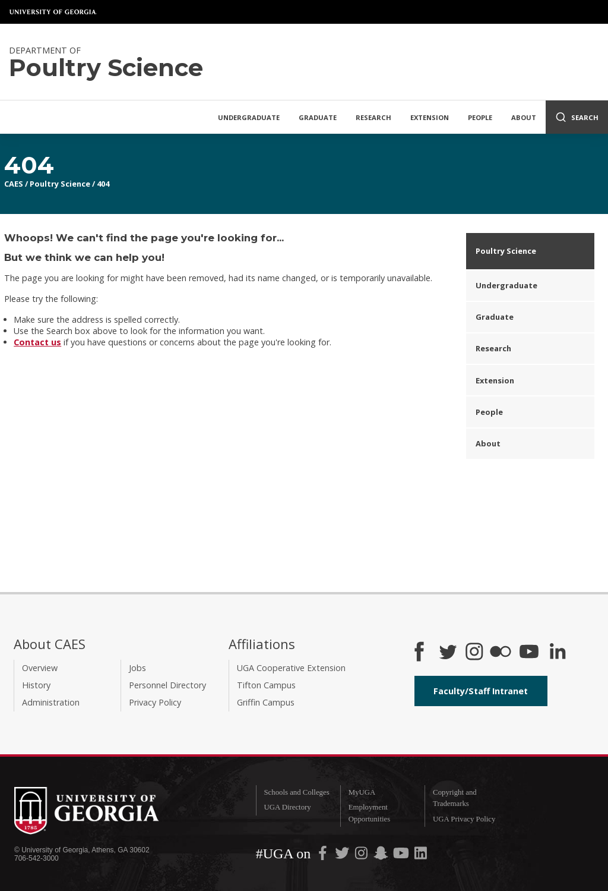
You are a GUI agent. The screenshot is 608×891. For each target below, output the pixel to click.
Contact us (37, 342)
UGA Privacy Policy (464, 819)
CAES (13, 183)
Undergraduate (249, 117)
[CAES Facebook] (419, 652)
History (36, 685)
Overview (40, 667)
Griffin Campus (265, 702)
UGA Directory (287, 807)
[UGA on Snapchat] (381, 856)
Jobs (137, 667)
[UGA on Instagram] (362, 856)
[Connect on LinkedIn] (557, 652)
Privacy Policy (155, 702)
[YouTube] (529, 652)
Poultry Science (60, 183)
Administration (51, 702)
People (480, 117)
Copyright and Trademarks (455, 798)
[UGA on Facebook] (323, 856)
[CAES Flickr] (500, 652)
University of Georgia (53, 12)
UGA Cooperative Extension (291, 667)
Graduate (318, 117)
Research (373, 117)
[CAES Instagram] (474, 652)
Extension (429, 117)
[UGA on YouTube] (401, 856)
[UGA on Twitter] (343, 856)
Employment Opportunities (369, 813)
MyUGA (362, 792)
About (523, 117)
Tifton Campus (266, 685)
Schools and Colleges (296, 792)
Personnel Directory (167, 685)
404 (103, 183)
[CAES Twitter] (447, 652)
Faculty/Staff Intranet (480, 691)
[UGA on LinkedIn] (420, 856)
